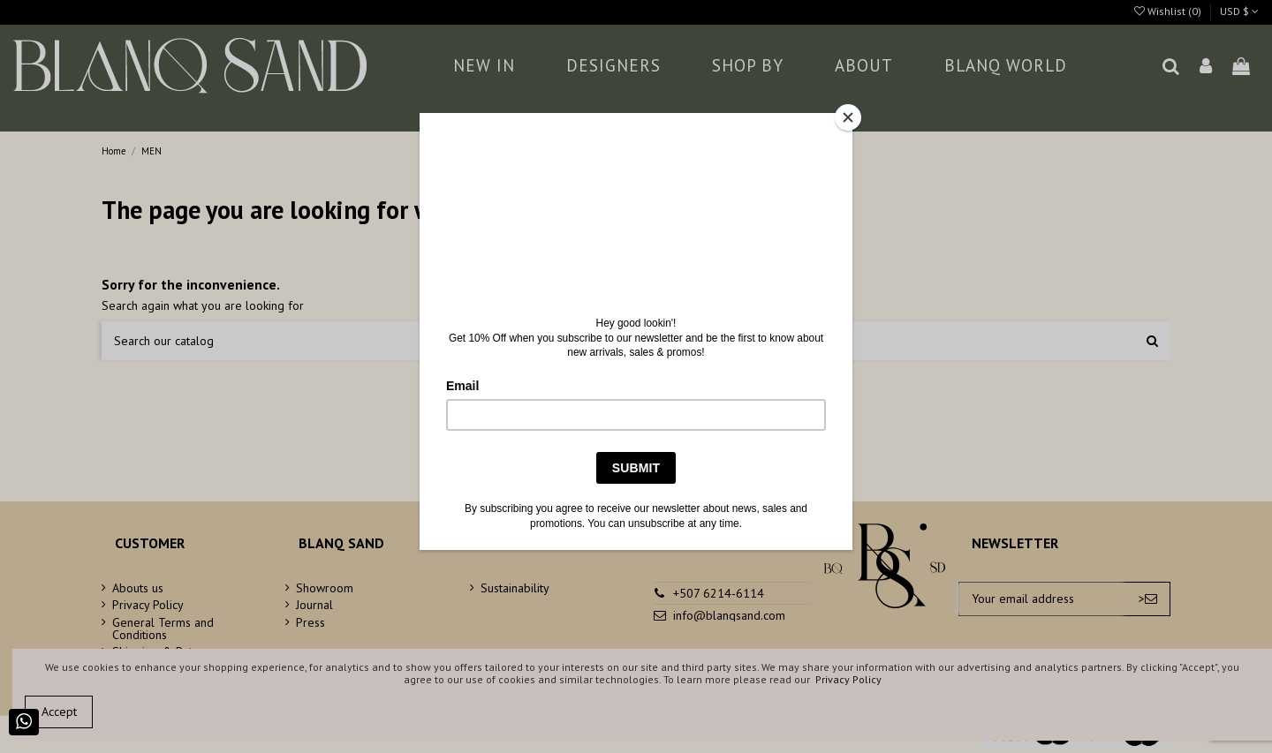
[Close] (848, 117)
